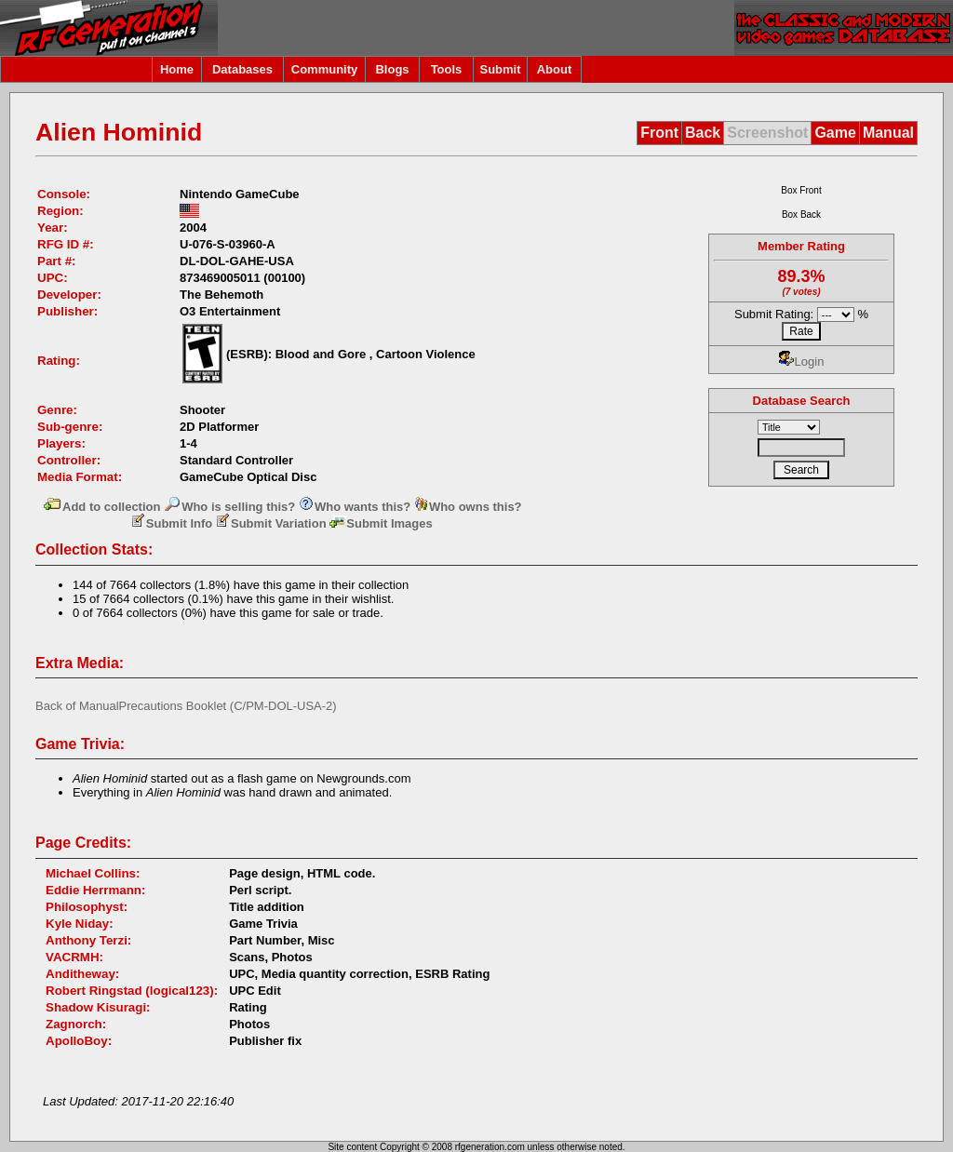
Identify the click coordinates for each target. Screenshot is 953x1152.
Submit (499, 69)
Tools (447, 69)
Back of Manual (77, 706)
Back (702, 133)
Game (834, 133)
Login (802, 361)
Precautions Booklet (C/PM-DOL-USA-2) (228, 706)
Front (659, 133)
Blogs (392, 69)
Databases (242, 69)
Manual (888, 133)
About (554, 69)
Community (324, 69)
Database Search (802, 401)
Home (177, 69)
